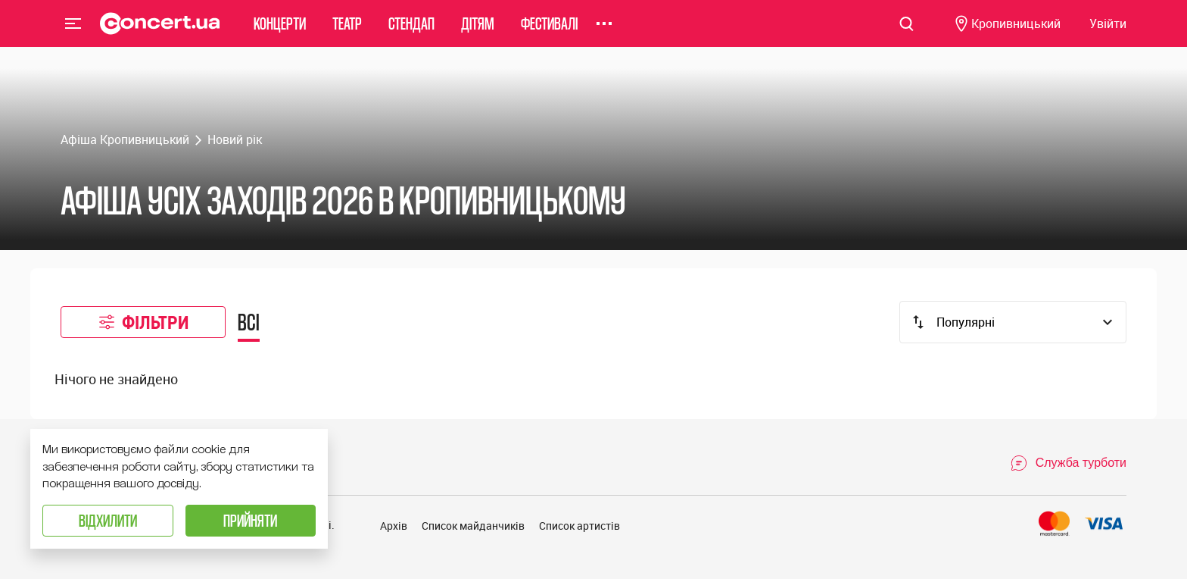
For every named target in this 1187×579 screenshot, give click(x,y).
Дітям (477, 34)
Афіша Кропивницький (125, 139)
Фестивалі (549, 34)
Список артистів (579, 525)
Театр (347, 34)
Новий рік (234, 139)
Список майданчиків (473, 525)
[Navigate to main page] (160, 34)
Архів (393, 525)
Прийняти (250, 520)
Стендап (411, 34)
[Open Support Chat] (1068, 463)
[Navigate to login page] (1107, 34)
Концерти (280, 34)
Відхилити (108, 520)
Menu (73, 33)
